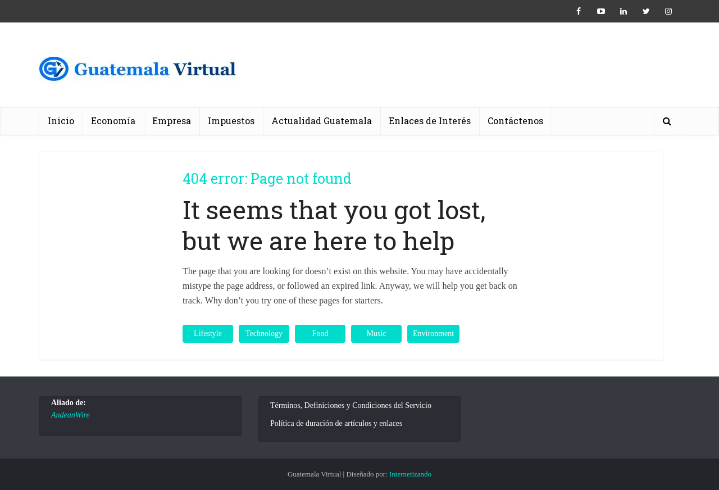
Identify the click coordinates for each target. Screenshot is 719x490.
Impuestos (231, 120)
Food (320, 333)
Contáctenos (515, 120)
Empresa (171, 120)
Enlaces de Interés (430, 120)
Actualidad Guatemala (321, 120)
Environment (433, 333)
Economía (113, 120)
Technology (264, 333)
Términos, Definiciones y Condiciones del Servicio (350, 405)
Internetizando (410, 474)
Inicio (61, 120)
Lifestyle (208, 333)
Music (376, 333)
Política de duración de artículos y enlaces (336, 423)
